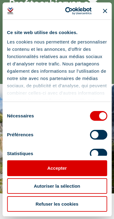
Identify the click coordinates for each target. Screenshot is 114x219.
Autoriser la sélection (57, 186)
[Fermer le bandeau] (105, 11)
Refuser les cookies (57, 204)
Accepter (57, 168)
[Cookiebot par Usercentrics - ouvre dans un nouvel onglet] (68, 11)
